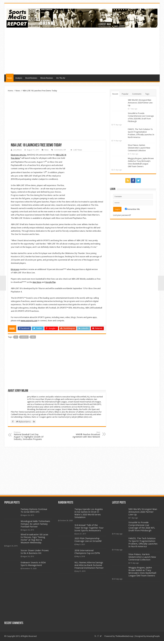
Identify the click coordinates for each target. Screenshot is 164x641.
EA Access (15, 269)
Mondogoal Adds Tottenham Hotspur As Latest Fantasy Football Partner (35, 524)
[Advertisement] (103, 50)
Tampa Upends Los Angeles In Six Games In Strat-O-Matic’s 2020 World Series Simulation (88, 513)
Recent (115, 94)
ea (16, 337)
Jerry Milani (17, 150)
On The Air (60, 78)
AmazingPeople (153, 636)
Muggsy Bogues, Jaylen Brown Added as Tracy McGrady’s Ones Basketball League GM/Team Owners (142, 571)
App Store (37, 282)
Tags (147, 94)
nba (33, 337)
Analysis (18, 78)
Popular (125, 94)
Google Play (50, 282)
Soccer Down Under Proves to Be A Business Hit (35, 551)
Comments (136, 94)
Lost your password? (122, 215)
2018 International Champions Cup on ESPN (87, 551)
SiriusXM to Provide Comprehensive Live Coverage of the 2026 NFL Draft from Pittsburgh (141, 526)
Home (10, 91)
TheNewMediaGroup (124, 636)
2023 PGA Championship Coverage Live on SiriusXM (88, 539)
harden (24, 337)
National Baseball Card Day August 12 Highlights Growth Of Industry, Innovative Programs (29, 435)
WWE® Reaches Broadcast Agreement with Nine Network (85, 434)
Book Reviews (31, 78)
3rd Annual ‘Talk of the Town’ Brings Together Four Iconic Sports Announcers (89, 528)
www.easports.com (29, 320)
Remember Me (132, 209)
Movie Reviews (46, 78)
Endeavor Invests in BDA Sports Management (33, 564)
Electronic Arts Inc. (18, 155)
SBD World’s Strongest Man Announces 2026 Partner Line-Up (140, 102)
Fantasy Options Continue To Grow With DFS (34, 510)
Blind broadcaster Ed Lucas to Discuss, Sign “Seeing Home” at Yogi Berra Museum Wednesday (34, 538)
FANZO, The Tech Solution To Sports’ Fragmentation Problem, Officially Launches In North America (142, 542)
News (9, 78)
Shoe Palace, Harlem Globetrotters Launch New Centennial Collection (139, 148)
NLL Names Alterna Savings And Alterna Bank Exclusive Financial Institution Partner (89, 565)
